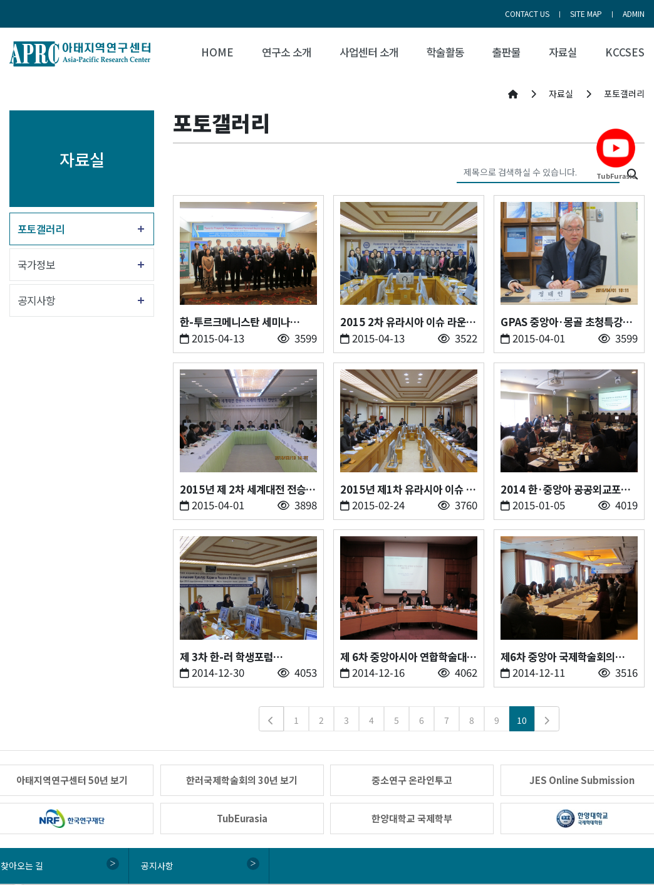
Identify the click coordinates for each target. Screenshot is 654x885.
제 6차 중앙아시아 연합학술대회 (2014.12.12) (408, 657)
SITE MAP (586, 13)
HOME (217, 52)
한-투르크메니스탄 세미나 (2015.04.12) (235, 322)
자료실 (563, 52)
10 (522, 720)
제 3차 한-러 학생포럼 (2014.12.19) (226, 657)
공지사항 (36, 300)
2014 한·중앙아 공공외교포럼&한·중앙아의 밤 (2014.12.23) (565, 489)
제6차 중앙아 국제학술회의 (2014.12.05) (558, 657)
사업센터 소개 (369, 52)
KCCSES (625, 52)
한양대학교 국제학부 (411, 818)
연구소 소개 (286, 52)
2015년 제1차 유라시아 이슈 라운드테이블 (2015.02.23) (407, 489)
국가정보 (36, 264)
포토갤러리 (41, 229)
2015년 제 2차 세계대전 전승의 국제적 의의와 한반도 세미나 (247, 489)
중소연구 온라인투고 (411, 780)
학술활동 (445, 52)
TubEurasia (242, 818)
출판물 (506, 52)
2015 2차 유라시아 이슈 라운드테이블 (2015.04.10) (407, 322)
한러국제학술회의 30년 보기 (242, 780)
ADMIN (634, 13)
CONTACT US (527, 13)
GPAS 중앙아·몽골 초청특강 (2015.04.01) (562, 322)
